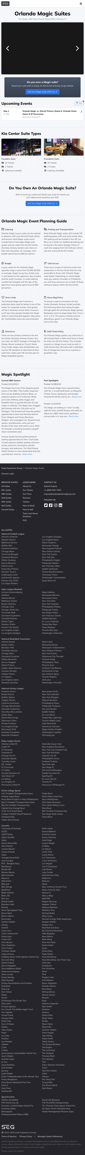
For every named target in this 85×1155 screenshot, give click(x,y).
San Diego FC (48, 767)
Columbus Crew (8, 761)
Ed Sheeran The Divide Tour (13, 1000)
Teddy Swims (48, 1041)
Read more (27, 454)
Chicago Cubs (7, 607)
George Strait (7, 1018)
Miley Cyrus (47, 916)
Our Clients (28, 490)
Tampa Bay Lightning (51, 717)
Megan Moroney (49, 901)
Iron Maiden (6, 1041)
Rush (44, 1000)
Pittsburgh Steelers (50, 563)
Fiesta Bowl (47, 793)
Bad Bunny (6, 866)
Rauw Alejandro (49, 983)
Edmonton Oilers (9, 720)
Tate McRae (47, 1035)
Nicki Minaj (47, 939)
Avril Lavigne (7, 860)
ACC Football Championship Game (17, 793)
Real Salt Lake (48, 764)
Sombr (45, 1021)
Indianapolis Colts (9, 574)
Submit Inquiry (50, 486)
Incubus (4, 1038)
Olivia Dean (47, 951)
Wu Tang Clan (48, 1079)
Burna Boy (6, 919)
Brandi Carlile (7, 901)
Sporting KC (47, 776)
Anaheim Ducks (8, 691)
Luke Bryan (47, 869)
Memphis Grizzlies (9, 682)
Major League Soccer (10, 741)
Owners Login (7, 473)
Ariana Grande (8, 852)
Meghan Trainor (49, 904)
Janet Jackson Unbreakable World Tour (18, 1053)
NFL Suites (6, 490)
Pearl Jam (46, 962)
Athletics (5, 595)
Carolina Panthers (9, 548)
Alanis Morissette (9, 843)
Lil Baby (45, 846)
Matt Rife (46, 898)
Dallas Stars (6, 715)
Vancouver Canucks (51, 726)
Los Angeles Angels (10, 630)
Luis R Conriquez (49, 866)
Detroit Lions (7, 566)
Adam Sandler (7, 837)
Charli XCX (6, 939)
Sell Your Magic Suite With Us (42, 92)
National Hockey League (12, 688)
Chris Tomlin (7, 948)
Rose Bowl (47, 808)
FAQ (25, 520)
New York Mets (48, 601)
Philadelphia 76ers (50, 662)
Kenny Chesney (49, 837)
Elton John (6, 1003)
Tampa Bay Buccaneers (52, 571)
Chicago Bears (7, 551)
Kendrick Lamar (49, 834)
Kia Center (23, 19)
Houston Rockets (9, 671)
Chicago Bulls (7, 653)
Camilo (4, 925)
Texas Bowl (47, 817)
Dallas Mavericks (9, 659)
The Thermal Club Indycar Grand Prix (58, 1105)
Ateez (4, 855)
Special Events (7, 1097)
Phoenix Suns (48, 665)
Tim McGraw (47, 1059)
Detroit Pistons (8, 665)
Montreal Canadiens (10, 732)
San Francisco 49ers (51, 566)
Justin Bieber (7, 1073)
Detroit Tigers (7, 621)
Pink (44, 974)
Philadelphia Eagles (51, 560)
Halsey (4, 1027)
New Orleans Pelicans (52, 650)
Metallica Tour (48, 910)
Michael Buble (48, 913)
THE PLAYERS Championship (55, 1102)
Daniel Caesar (7, 962)
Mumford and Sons (50, 927)
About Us (27, 486)
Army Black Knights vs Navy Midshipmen (19, 799)
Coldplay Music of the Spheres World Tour (20, 957)
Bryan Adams (7, 916)
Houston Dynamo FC (10, 773)
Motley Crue (47, 925)
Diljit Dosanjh (7, 980)
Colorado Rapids (8, 758)
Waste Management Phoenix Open (58, 1111)
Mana (44, 884)
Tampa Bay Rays (49, 624)
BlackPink (5, 890)
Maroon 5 (46, 892)
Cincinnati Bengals (9, 554)
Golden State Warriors (11, 668)
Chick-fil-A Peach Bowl (11, 811)
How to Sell (28, 509)
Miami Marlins (48, 592)
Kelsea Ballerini (49, 831)
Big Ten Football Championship (15, 805)
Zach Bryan (47, 1088)
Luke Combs (47, 872)
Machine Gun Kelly (50, 875)
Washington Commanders (54, 577)
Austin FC (5, 747)
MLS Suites (6, 505)
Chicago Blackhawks (10, 706)
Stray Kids (46, 1027)
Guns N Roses (7, 1024)
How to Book (29, 505)
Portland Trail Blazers (51, 668)
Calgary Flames (8, 700)
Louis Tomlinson (49, 860)
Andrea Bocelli (8, 849)
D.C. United (6, 764)
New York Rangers (50, 697)
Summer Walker (49, 1030)
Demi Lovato (7, 974)
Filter (80, 102)
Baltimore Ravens (9, 542)
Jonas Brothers (8, 1065)
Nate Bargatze (48, 933)
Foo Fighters (6, 1012)
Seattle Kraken (48, 712)
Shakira (45, 1012)
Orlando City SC (49, 755)
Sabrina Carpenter (50, 1003)
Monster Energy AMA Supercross (56, 919)
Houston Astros (8, 624)
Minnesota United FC (10, 785)
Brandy (4, 907)
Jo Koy (4, 1062)
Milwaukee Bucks (50, 644)
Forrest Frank (7, 1015)
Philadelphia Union (50, 758)
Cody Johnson (7, 954)
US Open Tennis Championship (56, 1108)
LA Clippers (6, 677)
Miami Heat (47, 642)
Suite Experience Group (11, 468)
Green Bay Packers (9, 569)
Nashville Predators (10, 735)
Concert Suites (7, 509)
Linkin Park (47, 852)
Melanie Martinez (50, 907)
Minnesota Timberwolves (53, 647)
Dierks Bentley (7, 977)
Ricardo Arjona (48, 986)
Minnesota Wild (8, 729)
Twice (44, 1067)
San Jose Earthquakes (52, 770)
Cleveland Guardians (10, 615)
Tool (44, 1062)
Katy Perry (6, 1088)
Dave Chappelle (8, 965)
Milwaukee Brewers (51, 595)
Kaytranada (6, 1091)
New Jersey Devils (50, 691)
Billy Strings (6, 887)
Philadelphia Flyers (50, 703)
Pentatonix (47, 965)
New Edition (47, 936)
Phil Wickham (48, 968)
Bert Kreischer (7, 875)
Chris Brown (6, 942)
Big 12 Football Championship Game (18, 802)
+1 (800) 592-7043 (52, 490)
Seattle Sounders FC (51, 773)
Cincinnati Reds (8, 612)
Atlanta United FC (9, 744)
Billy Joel (5, 884)
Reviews (26, 498)
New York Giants (49, 554)
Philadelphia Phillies (51, 607)
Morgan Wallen (49, 922)
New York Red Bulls (51, 752)
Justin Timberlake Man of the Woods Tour (20, 1076)
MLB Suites (6, 498)
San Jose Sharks (49, 709)
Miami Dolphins (49, 542)
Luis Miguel (47, 863)
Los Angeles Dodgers (10, 633)
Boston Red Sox (8, 604)
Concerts (5, 825)
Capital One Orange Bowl (13, 808)
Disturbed (5, 986)
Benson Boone (8, 872)
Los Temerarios (48, 857)
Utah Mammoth (49, 723)
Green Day (6, 1021)
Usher (44, 1073)
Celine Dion (6, 936)
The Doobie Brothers (51, 1044)
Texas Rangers (48, 627)
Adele (4, 840)
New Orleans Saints (51, 551)
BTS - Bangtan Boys (10, 863)
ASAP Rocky (7, 834)
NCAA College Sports (10, 790)
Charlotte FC (7, 752)
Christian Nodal (8, 951)
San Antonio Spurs (50, 674)
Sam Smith (47, 1006)
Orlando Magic (48, 659)
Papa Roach (47, 954)
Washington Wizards (51, 682)
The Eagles (47, 1047)
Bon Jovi (5, 898)
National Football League (12, 534)
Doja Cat (5, 989)
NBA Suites (6, 494)
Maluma (45, 881)
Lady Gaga (47, 840)
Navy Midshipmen (50, 799)
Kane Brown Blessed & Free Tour (16, 1082)
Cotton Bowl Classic (10, 820)
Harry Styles (6, 1030)
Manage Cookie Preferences (50, 1136)
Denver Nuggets (8, 662)
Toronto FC (47, 782)
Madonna (46, 878)
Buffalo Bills (6, 545)
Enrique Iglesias (8, 1006)
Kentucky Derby (8, 1108)
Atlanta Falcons (8, 539)
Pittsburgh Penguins (51, 706)
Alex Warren (7, 846)
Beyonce (5, 878)
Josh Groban (7, 1067)
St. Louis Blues (48, 715)
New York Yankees (50, 604)
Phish (44, 971)
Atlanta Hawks (8, 642)
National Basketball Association (15, 639)
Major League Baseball (11, 589)
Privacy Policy (26, 1136)
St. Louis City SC (49, 779)
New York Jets (48, 557)
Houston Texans (8, 571)
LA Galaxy (6, 779)
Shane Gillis (47, 1015)
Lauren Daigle (48, 843)
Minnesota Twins (49, 598)
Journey (4, 1070)
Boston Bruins (7, 694)
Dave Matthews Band (11, 968)
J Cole (3, 1047)
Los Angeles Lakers (10, 680)
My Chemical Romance (52, 930)
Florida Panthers (8, 723)
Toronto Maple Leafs (51, 720)
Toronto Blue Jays (50, 630)
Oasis (44, 948)
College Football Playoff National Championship (16, 815)
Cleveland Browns (9, 557)
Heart (3, 1032)
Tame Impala (48, 1032)
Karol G (4, 1085)
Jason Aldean (7, 1056)
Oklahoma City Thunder (53, 656)
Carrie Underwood (9, 933)
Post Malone (47, 980)
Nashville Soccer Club (51, 744)
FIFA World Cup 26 (9, 1102)
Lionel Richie (47, 855)
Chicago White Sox (10, 609)
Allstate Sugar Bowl (10, 796)
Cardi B (4, 927)
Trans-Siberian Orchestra (53, 1065)
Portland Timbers (49, 761)
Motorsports (6, 1111)
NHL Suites (6, 501)
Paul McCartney (49, 957)
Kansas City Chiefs (9, 580)
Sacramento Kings (50, 671)
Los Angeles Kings (9, 726)
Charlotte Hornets (9, 650)
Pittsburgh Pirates (50, 609)
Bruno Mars (6, 913)
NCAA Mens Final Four (52, 796)
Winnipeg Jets (48, 735)
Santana (46, 1009)
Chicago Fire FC (8, 755)
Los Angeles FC (8, 782)
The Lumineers (48, 1050)
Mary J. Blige (47, 895)
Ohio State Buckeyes (51, 802)
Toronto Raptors (49, 677)
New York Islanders (50, 694)
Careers (26, 501)
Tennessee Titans (49, 574)
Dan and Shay (7, 960)
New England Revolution (53, 747)
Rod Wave (46, 989)
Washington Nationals (52, 633)
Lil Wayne (46, 849)
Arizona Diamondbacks (12, 592)
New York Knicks (49, 653)
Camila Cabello (8, 922)
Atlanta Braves (8, 598)
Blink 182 (5, 895)
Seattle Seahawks (50, 569)
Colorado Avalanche (10, 709)
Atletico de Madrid (9, 1100)
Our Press (27, 494)
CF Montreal (6, 750)
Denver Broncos (8, 563)
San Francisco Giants (51, 615)
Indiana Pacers (8, 674)
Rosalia (45, 997)
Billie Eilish (6, 881)
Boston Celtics (7, 644)
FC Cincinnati (7, 767)
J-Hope (4, 1050)
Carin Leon (6, 930)
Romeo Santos (48, 995)
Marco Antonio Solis (51, 890)
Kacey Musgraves (9, 1079)
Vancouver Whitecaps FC (53, 785)
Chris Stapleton (8, 945)
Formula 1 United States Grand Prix (17, 1105)
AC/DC (4, 831)
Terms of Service (9, 1136)
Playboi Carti (48, 977)
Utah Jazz (46, 680)
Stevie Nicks (47, 1024)
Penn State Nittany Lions (53, 805)
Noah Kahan (47, 945)
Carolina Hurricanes (10, 703)
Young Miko (47, 1082)
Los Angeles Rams (50, 539)
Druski (4, 997)
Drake (4, 995)
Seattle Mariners (49, 618)
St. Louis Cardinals (50, 621)
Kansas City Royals (10, 627)
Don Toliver (6, 992)
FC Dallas (5, 770)
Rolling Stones (48, 992)
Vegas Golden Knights (52, 729)
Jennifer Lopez (7, 1059)
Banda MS (6, 869)
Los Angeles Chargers (51, 536)
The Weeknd (47, 1053)
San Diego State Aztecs (52, 814)
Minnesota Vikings (50, 545)
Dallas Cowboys (8, 560)
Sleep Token (47, 1018)
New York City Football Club (54, 750)
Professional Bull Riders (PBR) (14, 1114)
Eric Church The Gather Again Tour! (17, 1009)
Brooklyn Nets (7, 647)
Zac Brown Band (49, 1085)
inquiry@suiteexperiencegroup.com (60, 494)
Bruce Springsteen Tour (11, 910)
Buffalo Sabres (8, 697)
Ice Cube (5, 1035)
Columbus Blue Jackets (11, 712)
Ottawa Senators (49, 700)
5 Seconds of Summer (11, 828)
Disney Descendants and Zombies (16, 983)
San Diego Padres (50, 612)
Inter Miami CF (7, 776)
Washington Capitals (51, 732)
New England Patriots (52, 548)
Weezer (45, 1076)
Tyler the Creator (49, 1070)
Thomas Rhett (48, 1056)
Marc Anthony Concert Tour (54, 887)
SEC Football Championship (54, 811)
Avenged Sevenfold (10, 857)
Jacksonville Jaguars (10, 577)
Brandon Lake (7, 904)
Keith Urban (47, 828)
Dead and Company (10, 971)
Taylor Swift (47, 1038)
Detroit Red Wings (9, 717)
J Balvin (4, 1044)
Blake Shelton (7, 892)
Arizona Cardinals (9, 536)
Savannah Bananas (51, 1100)
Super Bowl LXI (49, 580)
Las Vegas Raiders (9, 583)
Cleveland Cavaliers (10, 656)
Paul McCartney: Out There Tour (56, 960)
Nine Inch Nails (48, 942)
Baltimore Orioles (9, 601)
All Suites (5, 486)
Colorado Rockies (9, 618)
